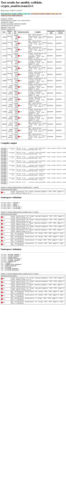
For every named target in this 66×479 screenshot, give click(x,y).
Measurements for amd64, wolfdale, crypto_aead (15, 14)
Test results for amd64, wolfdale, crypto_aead (44, 14)
